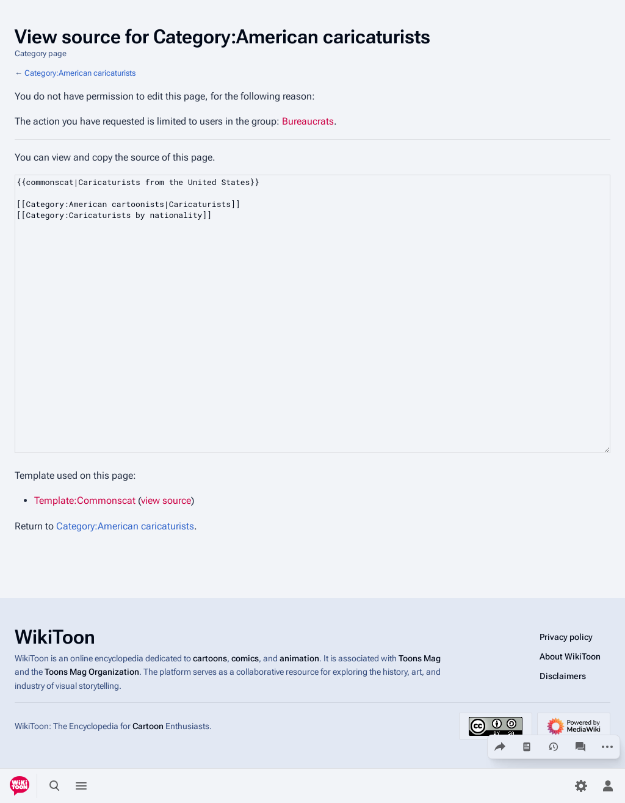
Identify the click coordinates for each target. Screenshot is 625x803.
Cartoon (148, 726)
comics (245, 658)
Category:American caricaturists (79, 73)
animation (299, 658)
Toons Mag (420, 658)
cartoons (210, 658)
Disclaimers (563, 676)
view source (166, 500)
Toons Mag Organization (92, 672)
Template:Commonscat (84, 500)
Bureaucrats (308, 121)
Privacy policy (566, 637)
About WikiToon (570, 656)
